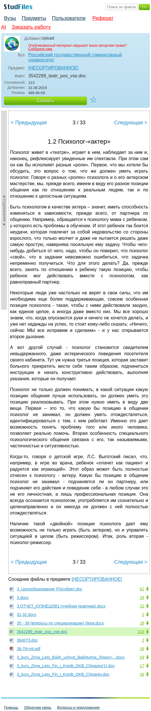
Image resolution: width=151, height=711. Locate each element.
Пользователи (68, 18)
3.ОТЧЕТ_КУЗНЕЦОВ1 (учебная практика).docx (61, 606)
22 (142, 606)
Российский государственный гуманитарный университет (75, 57)
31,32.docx (27, 614)
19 (142, 657)
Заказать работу (31, 27)
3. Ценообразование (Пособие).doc (49, 589)
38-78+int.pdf (28, 648)
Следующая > (130, 122)
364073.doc (27, 640)
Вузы (10, 18)
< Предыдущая (29, 122)
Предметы (34, 18)
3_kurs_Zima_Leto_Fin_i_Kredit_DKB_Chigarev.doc (63, 674)
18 (142, 597)
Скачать (45, 100)
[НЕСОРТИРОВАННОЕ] (53, 67)
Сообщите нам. (40, 49)
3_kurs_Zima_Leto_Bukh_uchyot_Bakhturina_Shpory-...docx (70, 657)
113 (141, 631)
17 (142, 666)
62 (142, 589)
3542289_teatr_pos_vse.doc (42, 631)
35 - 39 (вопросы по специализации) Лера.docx (60, 623)
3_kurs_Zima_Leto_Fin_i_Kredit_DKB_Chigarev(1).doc (65, 666)
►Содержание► (4, 210)
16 (142, 648)
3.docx (23, 597)
